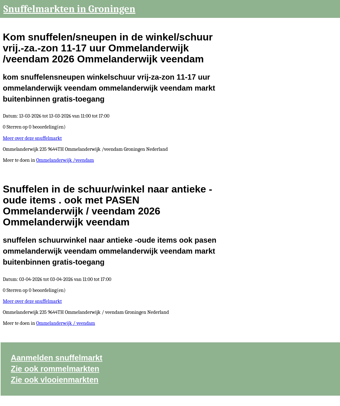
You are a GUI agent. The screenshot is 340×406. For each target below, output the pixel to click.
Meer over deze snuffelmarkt (32, 138)
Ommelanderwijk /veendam (65, 160)
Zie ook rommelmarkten (55, 368)
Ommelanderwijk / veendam (65, 323)
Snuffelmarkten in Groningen (69, 9)
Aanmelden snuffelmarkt (56, 357)
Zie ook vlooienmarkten (54, 379)
